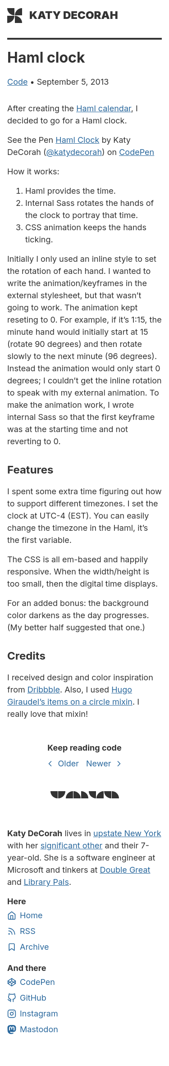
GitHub (26, 998)
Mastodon (32, 1029)
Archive (28, 947)
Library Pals (46, 882)
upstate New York (127, 833)
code (17, 82)
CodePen (136, 152)
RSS (21, 931)
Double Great (125, 870)
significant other (72, 845)
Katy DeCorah (73, 15)
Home (24, 915)
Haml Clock (77, 140)
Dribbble (43, 689)
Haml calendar (103, 108)
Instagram (32, 1013)
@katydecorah (74, 152)
